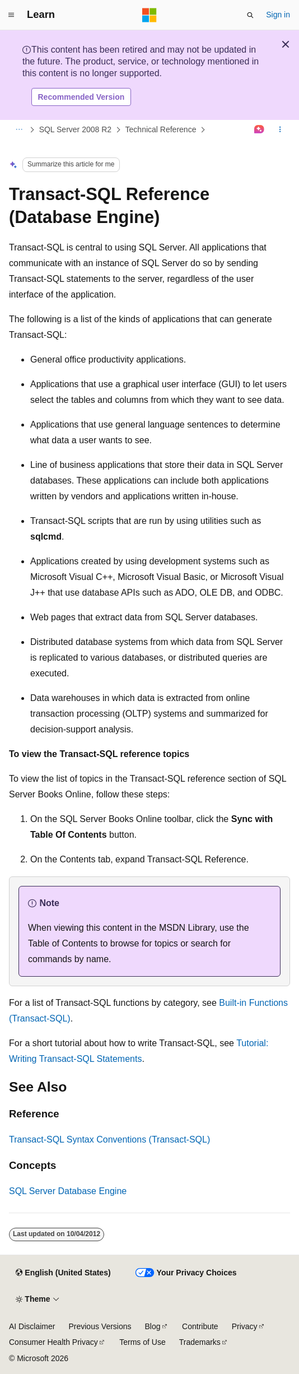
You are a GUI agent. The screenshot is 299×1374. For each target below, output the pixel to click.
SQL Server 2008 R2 (75, 129)
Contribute (200, 1326)
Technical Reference (161, 129)
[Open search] (250, 15)
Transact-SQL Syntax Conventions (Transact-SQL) (109, 1139)
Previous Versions (99, 1326)
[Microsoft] (149, 15)
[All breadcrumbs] (19, 130)
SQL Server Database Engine (68, 1191)
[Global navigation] (11, 15)
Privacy (245, 1326)
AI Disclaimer (32, 1326)
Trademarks (200, 1342)
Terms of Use (142, 1342)
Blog (153, 1326)
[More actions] (280, 130)
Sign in (278, 14)
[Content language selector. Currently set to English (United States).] (63, 1273)
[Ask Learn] (259, 130)
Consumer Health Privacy (53, 1342)
